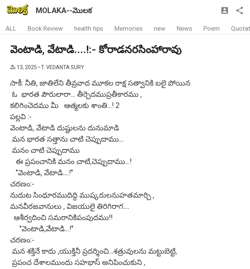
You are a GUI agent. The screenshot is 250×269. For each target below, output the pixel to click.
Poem (211, 28)
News (184, 28)
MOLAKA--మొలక (64, 10)
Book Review (45, 28)
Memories (128, 28)
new (159, 28)
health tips (88, 28)
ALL (11, 28)
